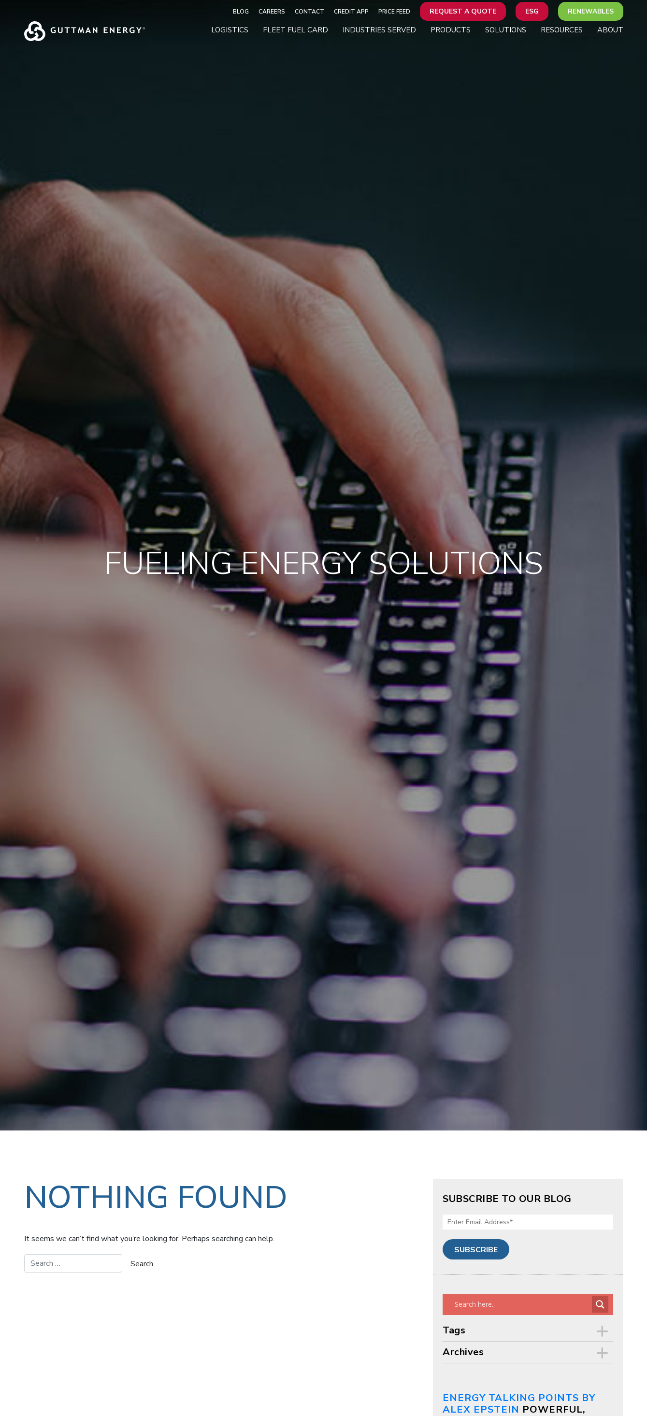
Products (451, 30)
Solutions (505, 30)
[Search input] (522, 1304)
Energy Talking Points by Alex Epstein (519, 1403)
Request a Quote (463, 11)
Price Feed (394, 11)
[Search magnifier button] (600, 1304)
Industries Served (379, 30)
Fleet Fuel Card (295, 30)
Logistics (229, 30)
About (610, 30)
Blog (241, 11)
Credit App (351, 11)
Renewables (591, 11)
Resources (562, 30)
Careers (272, 11)
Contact (309, 11)
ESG (532, 11)
